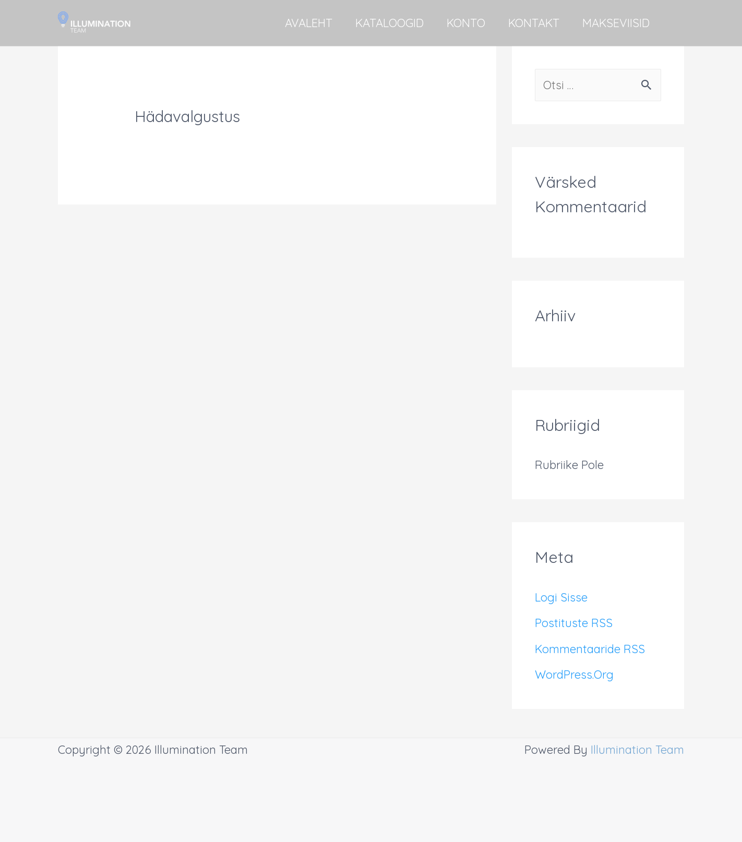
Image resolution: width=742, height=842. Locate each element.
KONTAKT (533, 23)
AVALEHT (308, 23)
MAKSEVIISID (616, 23)
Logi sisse (561, 597)
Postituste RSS (574, 623)
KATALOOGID (389, 23)
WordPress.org (574, 674)
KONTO (466, 23)
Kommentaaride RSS (590, 649)
